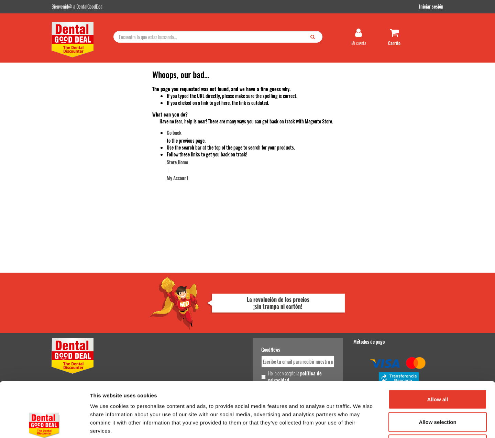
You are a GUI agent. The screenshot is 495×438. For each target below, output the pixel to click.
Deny (437, 393)
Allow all (437, 348)
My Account (177, 178)
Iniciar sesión (431, 6)
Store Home (177, 162)
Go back (174, 132)
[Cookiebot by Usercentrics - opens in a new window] (44, 424)
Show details (361, 424)
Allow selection (437, 370)
